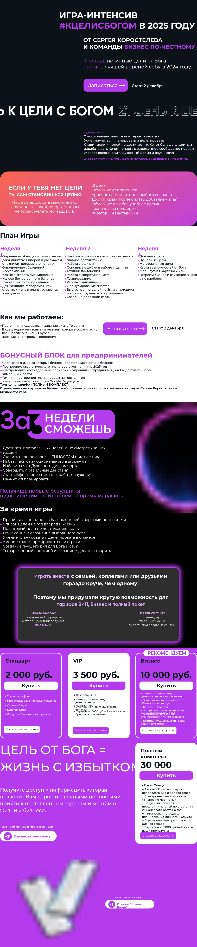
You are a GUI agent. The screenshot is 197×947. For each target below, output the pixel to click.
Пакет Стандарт (85, 695)
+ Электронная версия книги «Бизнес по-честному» (160, 702)
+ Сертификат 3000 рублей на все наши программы (163, 722)
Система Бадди (16, 705)
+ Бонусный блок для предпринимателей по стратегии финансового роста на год (163, 710)
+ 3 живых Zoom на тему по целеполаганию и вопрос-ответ (161, 695)
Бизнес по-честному (32, 836)
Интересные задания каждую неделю (30, 700)
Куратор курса (15, 709)
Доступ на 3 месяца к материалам (28, 714)
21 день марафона (17, 696)
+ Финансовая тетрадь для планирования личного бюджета (162, 715)
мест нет (45, 661)
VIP (77, 661)
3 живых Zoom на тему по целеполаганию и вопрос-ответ (91, 702)
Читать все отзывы (128, 897)
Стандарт (17, 661)
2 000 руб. (28, 675)
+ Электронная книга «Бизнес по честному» (95, 708)
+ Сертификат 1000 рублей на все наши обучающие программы (99, 713)
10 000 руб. (166, 675)
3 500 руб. (96, 675)
